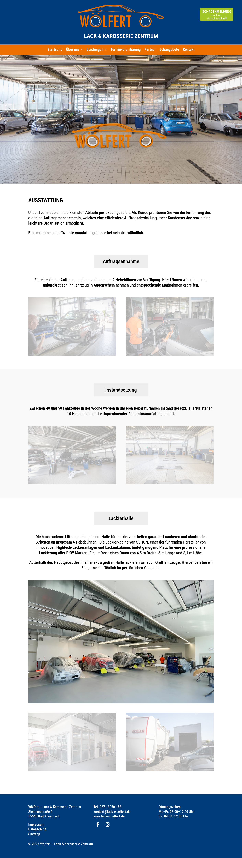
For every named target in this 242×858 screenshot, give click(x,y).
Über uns (72, 50)
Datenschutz (37, 829)
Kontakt (188, 50)
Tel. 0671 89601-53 (108, 807)
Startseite (55, 50)
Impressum (36, 824)
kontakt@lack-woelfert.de (112, 812)
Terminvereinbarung (126, 50)
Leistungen (95, 50)
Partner (150, 50)
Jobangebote (169, 50)
